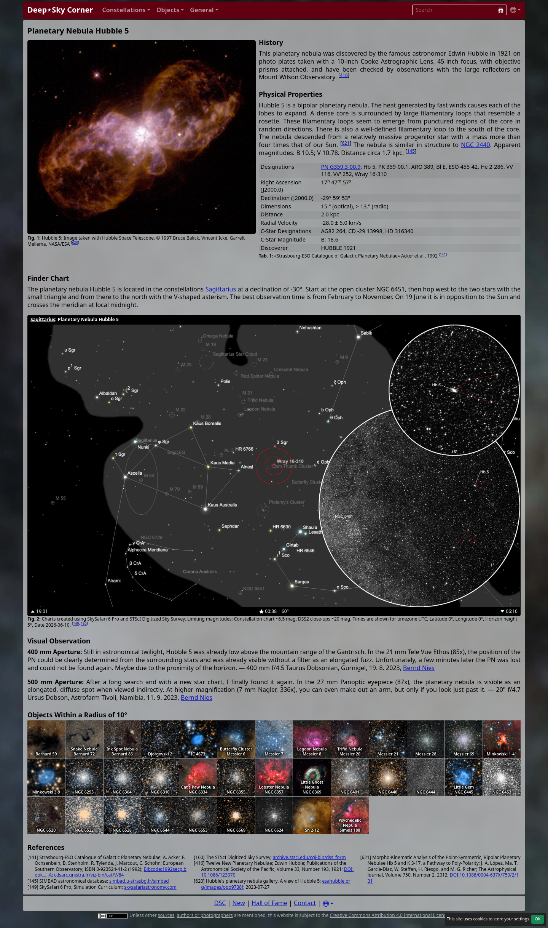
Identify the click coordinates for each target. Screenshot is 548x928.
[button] (126, 10)
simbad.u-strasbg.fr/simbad (139, 881)
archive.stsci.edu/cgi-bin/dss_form (309, 857)
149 (76, 623)
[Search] (501, 10)
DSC (220, 903)
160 (83, 623)
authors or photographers (205, 915)
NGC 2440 (475, 145)
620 (75, 242)
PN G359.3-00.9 (340, 166)
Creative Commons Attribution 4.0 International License (389, 915)
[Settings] (328, 903)
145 (411, 151)
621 (346, 143)
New (239, 903)
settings (521, 919)
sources (166, 915)
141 (443, 254)
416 (344, 75)
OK (537, 919)
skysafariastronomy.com (150, 887)
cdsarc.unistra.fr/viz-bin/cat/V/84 (89, 875)
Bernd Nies (419, 668)
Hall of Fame (269, 903)
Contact (305, 903)
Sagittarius (221, 289)
